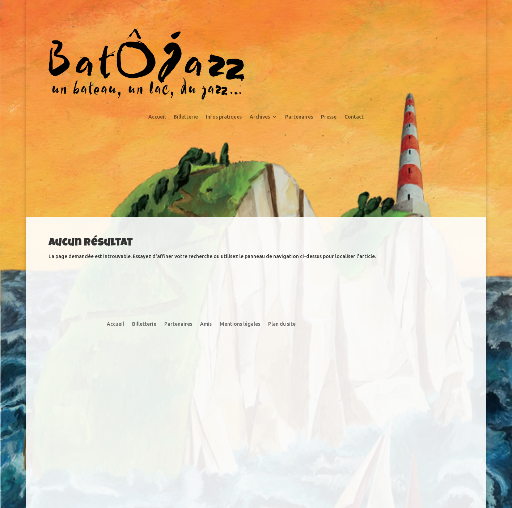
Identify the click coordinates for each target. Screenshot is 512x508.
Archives (260, 117)
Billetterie (186, 117)
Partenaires (299, 117)
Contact (354, 117)
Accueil (157, 117)
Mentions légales (240, 324)
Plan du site (282, 324)
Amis (206, 324)
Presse (329, 117)
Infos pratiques (224, 117)
